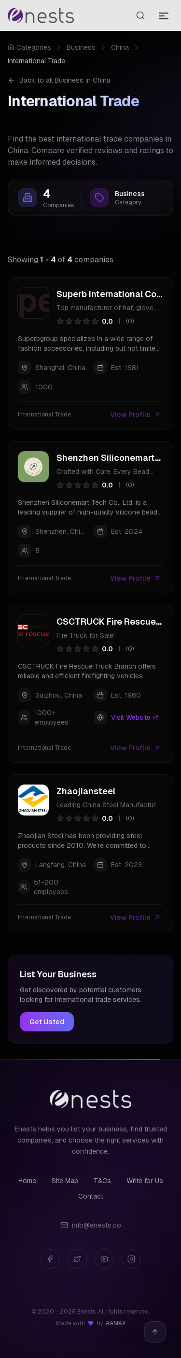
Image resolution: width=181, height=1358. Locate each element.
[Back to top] (155, 1332)
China (120, 47)
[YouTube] (104, 1259)
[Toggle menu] (163, 15)
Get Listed (46, 1021)
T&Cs (102, 1180)
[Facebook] (50, 1259)
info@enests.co (90, 1225)
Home (27, 1180)
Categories (29, 47)
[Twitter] (77, 1259)
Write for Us (144, 1180)
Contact (90, 1196)
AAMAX (115, 1323)
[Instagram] (131, 1259)
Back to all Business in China (59, 80)
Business (81, 47)
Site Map (65, 1180)
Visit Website (134, 717)
